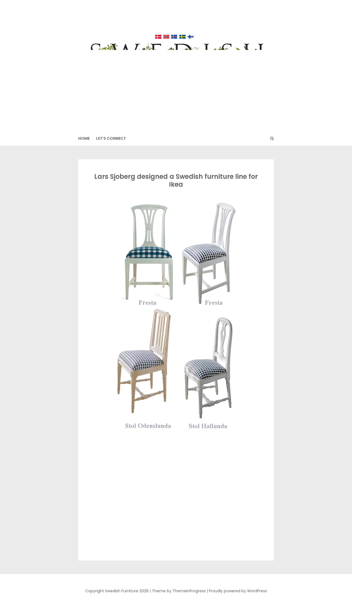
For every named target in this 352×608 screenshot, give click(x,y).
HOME (84, 138)
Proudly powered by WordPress (238, 591)
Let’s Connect (111, 138)
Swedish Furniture (176, 22)
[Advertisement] (176, 91)
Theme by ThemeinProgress (179, 591)
